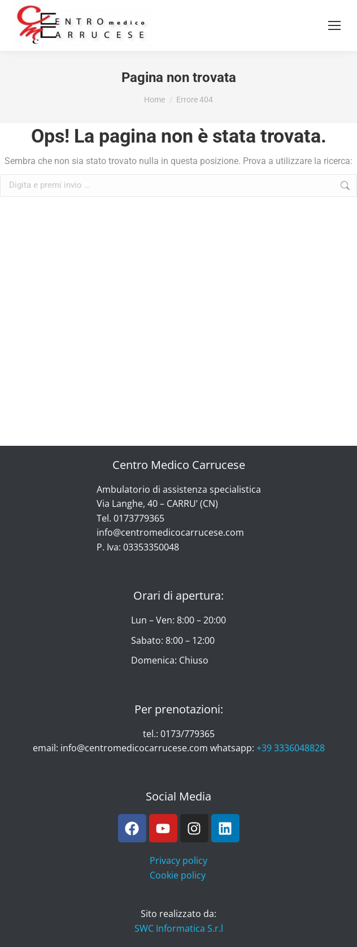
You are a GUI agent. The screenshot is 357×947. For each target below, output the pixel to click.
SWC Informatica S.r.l (178, 928)
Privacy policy (178, 860)
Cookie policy (178, 875)
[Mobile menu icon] (334, 25)
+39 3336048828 (290, 748)
